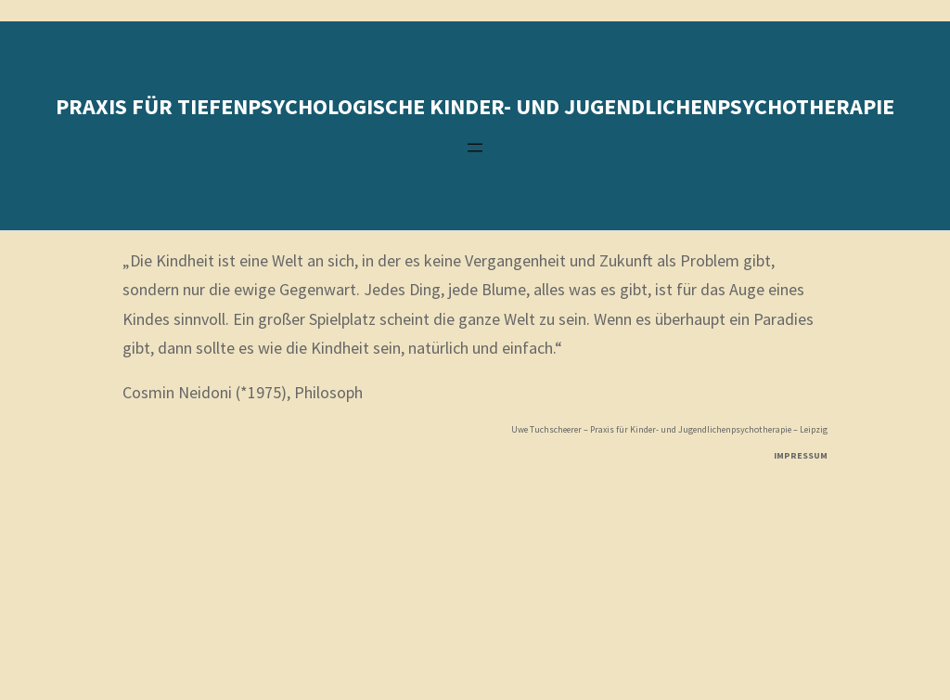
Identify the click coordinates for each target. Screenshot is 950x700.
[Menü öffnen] (475, 147)
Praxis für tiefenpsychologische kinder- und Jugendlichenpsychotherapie (475, 106)
